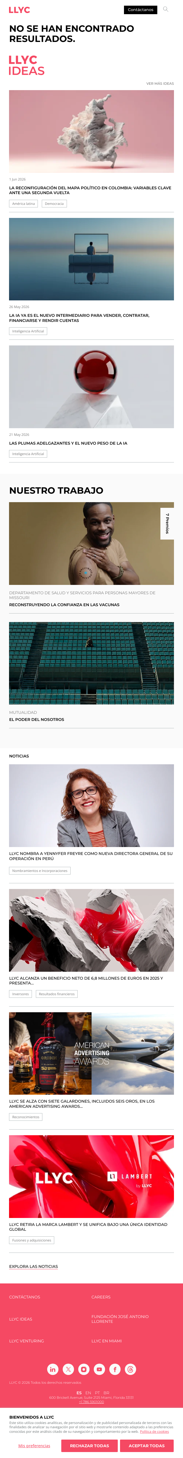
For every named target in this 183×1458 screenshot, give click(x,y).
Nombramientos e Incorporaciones (39, 871)
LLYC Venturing (26, 1341)
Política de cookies (154, 1431)
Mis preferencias (34, 1445)
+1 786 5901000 (91, 1402)
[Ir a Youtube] (99, 1369)
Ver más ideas (160, 84)
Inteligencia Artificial (28, 331)
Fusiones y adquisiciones (31, 1240)
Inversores (20, 994)
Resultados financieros (57, 994)
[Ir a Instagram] (84, 1369)
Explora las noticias (33, 1266)
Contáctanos (140, 9)
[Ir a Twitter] (68, 1369)
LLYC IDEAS (20, 1319)
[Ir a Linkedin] (52, 1369)
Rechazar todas (89, 1445)
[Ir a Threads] (130, 1369)
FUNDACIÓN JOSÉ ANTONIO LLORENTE (120, 1319)
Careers (100, 1297)
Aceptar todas (147, 1445)
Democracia (54, 203)
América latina (23, 203)
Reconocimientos (25, 1117)
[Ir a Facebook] (115, 1369)
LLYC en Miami (106, 1341)
